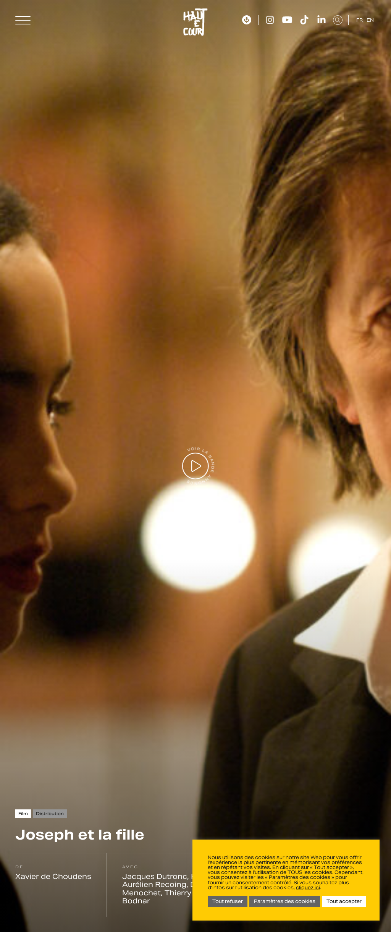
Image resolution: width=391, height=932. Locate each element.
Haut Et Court (195, 22)
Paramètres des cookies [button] (284, 901)
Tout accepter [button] (344, 901)
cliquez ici (308, 887)
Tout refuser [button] (227, 901)
